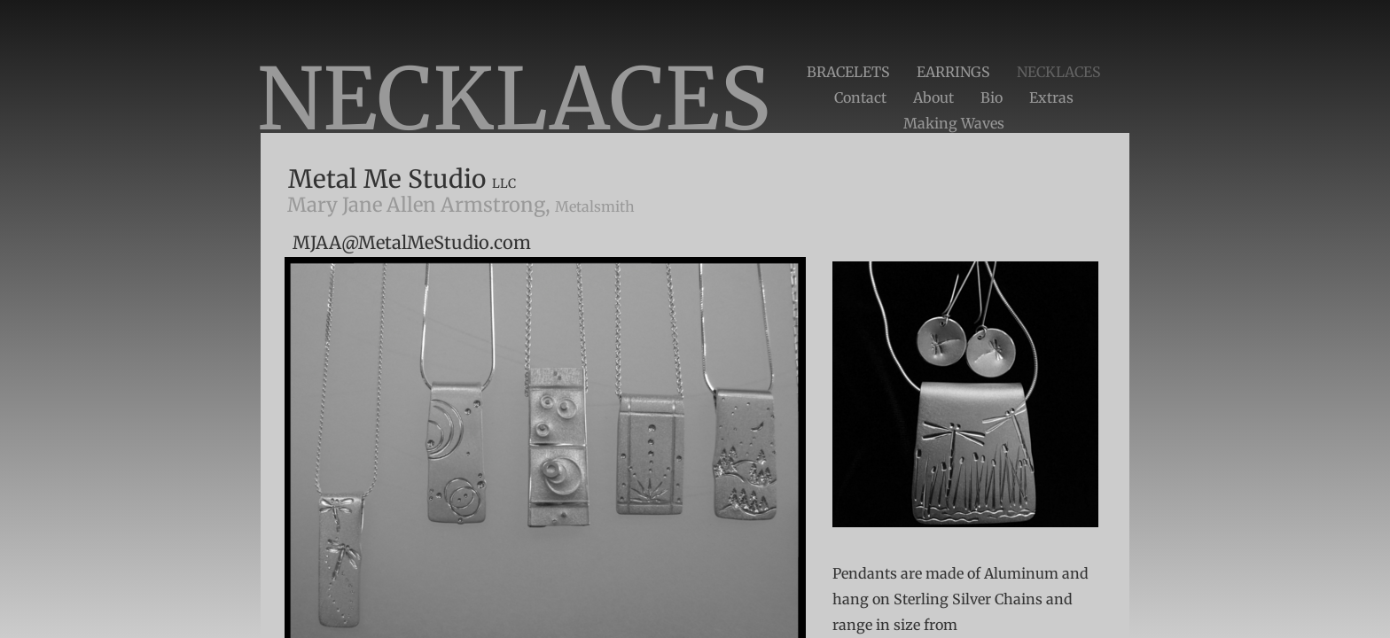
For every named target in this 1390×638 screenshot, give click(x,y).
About (933, 97)
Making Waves (953, 123)
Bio (991, 97)
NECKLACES (1059, 72)
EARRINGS (953, 72)
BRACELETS (848, 72)
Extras (1051, 97)
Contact (860, 97)
